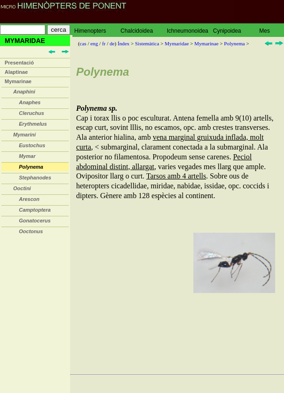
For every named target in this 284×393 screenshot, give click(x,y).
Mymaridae (177, 43)
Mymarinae (18, 81)
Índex (123, 43)
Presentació (19, 62)
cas (83, 43)
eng (94, 43)
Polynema (234, 43)
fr (103, 43)
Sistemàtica (147, 43)
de (112, 43)
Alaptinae (16, 72)
